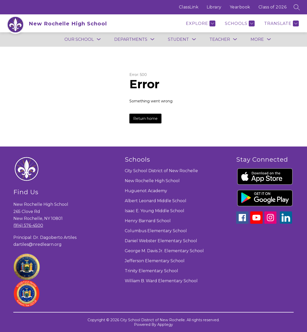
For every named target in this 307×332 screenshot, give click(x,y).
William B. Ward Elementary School (161, 280)
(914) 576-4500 (28, 225)
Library (214, 7)
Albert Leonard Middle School (155, 200)
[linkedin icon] (286, 222)
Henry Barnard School (148, 220)
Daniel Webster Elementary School (161, 240)
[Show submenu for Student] (178, 39)
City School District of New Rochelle (161, 170)
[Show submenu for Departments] (130, 39)
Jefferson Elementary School (155, 260)
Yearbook (240, 7)
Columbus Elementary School (156, 230)
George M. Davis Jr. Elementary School (164, 250)
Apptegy (165, 324)
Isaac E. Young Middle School (154, 210)
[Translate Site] (281, 23)
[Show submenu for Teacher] (219, 39)
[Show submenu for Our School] (79, 39)
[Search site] (297, 7)
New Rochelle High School (152, 180)
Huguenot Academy (146, 190)
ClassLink (189, 7)
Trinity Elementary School (151, 270)
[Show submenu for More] (257, 39)
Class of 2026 (272, 7)
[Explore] (200, 23)
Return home (145, 118)
